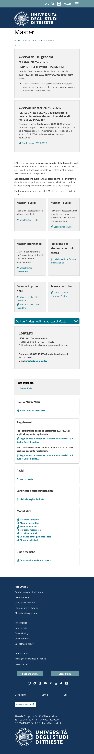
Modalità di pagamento (26, 613)
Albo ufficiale (21, 586)
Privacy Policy (22, 628)
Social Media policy (24, 644)
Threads (56, 683)
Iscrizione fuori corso (30, 530)
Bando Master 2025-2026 (34, 143)
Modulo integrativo (29, 523)
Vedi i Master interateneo (24, 269)
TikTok (61, 683)
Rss (66, 683)
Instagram (29, 683)
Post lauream (39, 40)
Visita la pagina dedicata (32, 499)
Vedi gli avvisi (26, 479)
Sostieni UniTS (30, 674)
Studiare (26, 40)
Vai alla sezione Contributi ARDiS (59, 294)
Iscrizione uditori (28, 533)
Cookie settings (22, 638)
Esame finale (25, 388)
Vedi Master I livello (29, 220)
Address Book (22, 653)
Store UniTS (65, 674)
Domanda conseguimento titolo (35, 536)
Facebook (34, 683)
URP (66, 694)
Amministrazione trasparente (29, 592)
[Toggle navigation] (76, 3)
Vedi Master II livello (63, 226)
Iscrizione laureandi (29, 519)
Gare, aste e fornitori (25, 602)
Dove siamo (21, 694)
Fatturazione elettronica (26, 608)
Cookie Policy (21, 633)
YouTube (45, 683)
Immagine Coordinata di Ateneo (30, 658)
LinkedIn (40, 683)
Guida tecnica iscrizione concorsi (36, 560)
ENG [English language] (46, 4)
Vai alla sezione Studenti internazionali (64, 261)
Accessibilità (21, 622)
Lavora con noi (22, 597)
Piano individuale (28, 526)
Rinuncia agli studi (29, 540)
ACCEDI (67, 4)
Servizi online (21, 664)
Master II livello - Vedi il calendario (29, 306)
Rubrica (59, 3)
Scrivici (45, 694)
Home (17, 40)
